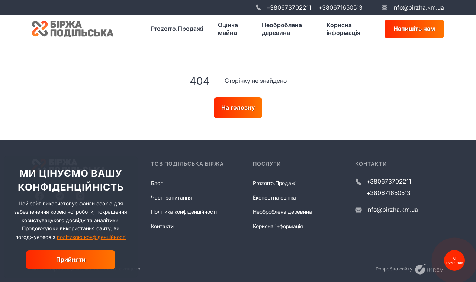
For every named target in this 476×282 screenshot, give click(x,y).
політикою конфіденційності (91, 237)
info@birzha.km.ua (418, 7)
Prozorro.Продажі (177, 28)
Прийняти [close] (71, 259)
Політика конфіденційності (184, 211)
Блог (157, 183)
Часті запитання (171, 197)
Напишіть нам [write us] (414, 28)
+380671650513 (340, 7)
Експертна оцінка (274, 197)
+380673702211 (288, 7)
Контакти (162, 226)
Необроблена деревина (282, 28)
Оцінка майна (228, 28)
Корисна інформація (343, 28)
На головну (238, 107)
